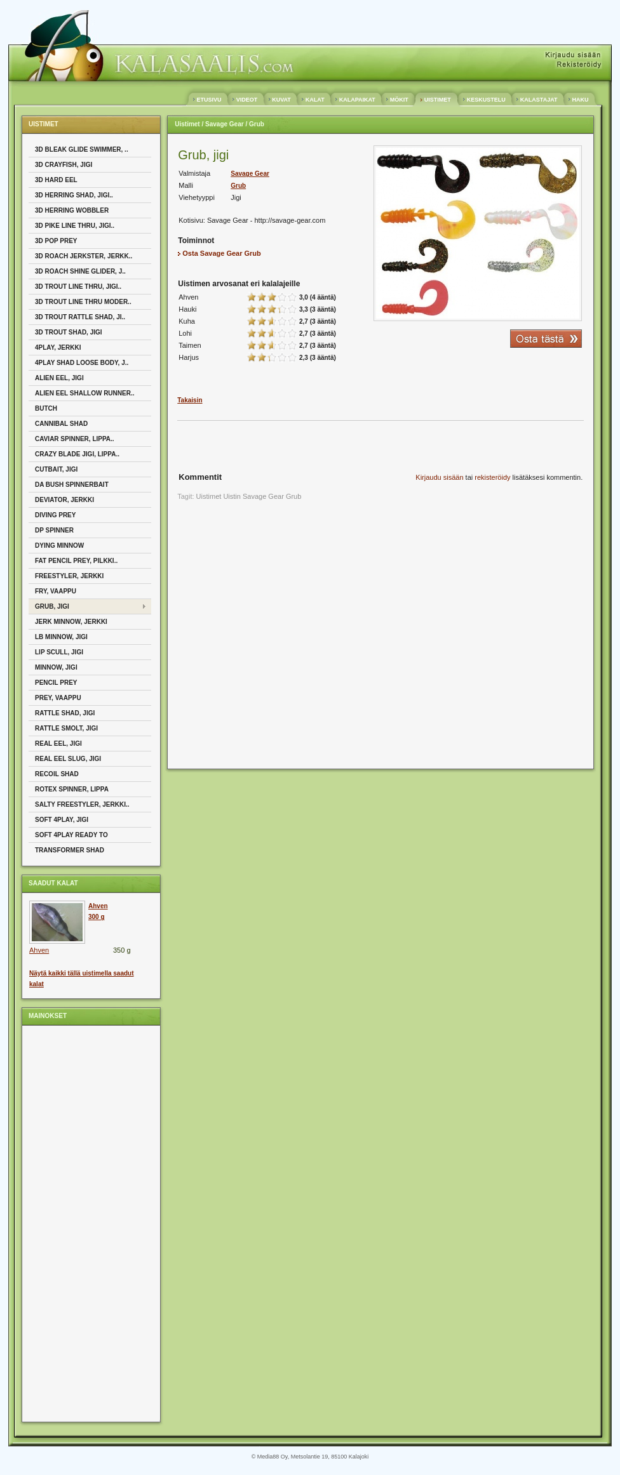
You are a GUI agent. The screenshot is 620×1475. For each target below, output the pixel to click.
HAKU (580, 99)
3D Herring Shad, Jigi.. (74, 195)
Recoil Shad (57, 774)
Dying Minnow (59, 545)
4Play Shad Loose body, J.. (81, 362)
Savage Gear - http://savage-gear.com (266, 220)
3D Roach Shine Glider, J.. (80, 271)
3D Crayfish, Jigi (63, 164)
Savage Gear (250, 173)
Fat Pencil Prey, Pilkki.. (76, 560)
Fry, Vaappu (55, 591)
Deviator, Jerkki (64, 499)
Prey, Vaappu (58, 697)
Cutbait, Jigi (56, 469)
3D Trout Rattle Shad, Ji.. (80, 317)
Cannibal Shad (61, 423)
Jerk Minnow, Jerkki (71, 621)
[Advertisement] (79, 1223)
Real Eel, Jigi (58, 743)
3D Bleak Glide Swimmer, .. (81, 149)
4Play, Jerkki (58, 347)
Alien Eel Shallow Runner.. (84, 393)
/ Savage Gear (222, 124)
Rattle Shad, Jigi (65, 713)
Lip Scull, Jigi (59, 652)
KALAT (315, 99)
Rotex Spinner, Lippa (72, 789)
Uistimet (187, 124)
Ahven (39, 950)
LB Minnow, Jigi (61, 636)
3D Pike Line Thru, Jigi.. (74, 225)
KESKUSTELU (486, 99)
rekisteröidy (492, 477)
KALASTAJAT (538, 99)
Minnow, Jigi (56, 667)
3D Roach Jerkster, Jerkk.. (83, 256)
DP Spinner (54, 530)
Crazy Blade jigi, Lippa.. (77, 454)
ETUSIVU (209, 99)
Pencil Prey (56, 682)
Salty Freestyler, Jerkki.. (82, 804)
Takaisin (189, 400)
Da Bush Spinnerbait (72, 484)
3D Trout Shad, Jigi (68, 332)
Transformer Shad (69, 850)
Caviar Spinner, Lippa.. (74, 438)
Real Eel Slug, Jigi (68, 758)
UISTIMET (437, 99)
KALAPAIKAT (357, 99)
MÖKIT (399, 99)
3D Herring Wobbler (72, 210)
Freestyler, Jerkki (69, 575)
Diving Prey (55, 515)
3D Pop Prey (56, 240)
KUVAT (282, 99)
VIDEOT (246, 99)
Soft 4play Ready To (71, 834)
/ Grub (254, 124)
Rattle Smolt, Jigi (66, 728)
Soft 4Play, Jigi (61, 819)
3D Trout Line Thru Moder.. (83, 301)
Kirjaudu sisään (439, 477)
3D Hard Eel (56, 179)
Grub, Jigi (52, 606)
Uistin (232, 496)
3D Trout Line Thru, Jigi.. (78, 286)
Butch (46, 408)
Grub (238, 185)
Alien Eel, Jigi (59, 377)
